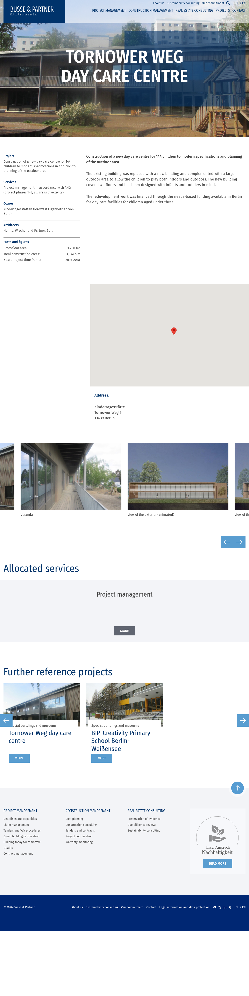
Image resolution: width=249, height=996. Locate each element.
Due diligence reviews (142, 825)
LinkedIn (225, 907)
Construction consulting (81, 825)
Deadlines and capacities (20, 819)
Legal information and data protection (184, 907)
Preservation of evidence (144, 819)
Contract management (18, 853)
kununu (219, 907)
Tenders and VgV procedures (22, 830)
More (19, 758)
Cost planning (75, 819)
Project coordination (79, 836)
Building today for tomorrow (21, 842)
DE (237, 3)
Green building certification (21, 836)
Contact (151, 907)
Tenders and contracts (80, 830)
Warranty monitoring (79, 842)
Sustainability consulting (144, 830)
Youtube (214, 907)
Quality (8, 848)
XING (230, 907)
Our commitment (132, 907)
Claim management (16, 825)
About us (77, 907)
